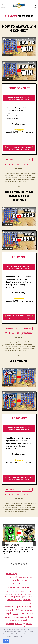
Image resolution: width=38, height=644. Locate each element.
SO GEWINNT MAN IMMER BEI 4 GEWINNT (19, 196)
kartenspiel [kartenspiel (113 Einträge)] (21, 594)
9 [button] (24, 564)
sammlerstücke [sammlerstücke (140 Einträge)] (26, 614)
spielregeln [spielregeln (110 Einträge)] (23, 620)
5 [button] (18, 564)
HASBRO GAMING (12, 159)
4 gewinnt (7, 173)
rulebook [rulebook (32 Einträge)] (15, 614)
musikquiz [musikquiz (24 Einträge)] (29, 597)
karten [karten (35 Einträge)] (14, 594)
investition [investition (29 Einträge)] (21, 591)
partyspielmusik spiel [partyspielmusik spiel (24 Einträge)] (23, 603)
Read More (7, 557)
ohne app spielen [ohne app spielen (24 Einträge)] (8, 603)
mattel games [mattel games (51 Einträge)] (21, 597)
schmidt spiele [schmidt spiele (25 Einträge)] (8, 617)
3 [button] (15, 564)
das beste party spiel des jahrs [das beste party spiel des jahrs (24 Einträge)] (25, 574)
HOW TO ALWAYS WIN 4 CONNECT (19, 29)
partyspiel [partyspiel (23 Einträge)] (15, 603)
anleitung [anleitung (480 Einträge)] (11, 573)
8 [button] (23, 564)
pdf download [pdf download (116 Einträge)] (11, 607)
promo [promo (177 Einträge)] (15, 610)
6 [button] (19, 564)
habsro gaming (27, 175)
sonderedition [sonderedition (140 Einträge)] (26, 617)
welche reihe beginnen (20, 179)
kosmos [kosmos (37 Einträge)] (7, 597)
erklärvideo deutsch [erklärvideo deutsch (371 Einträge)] (19, 587)
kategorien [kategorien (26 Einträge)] (29, 594)
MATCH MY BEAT (11, 545)
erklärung (20, 173)
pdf (21, 177)
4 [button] (16, 564)
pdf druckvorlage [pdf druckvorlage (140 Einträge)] (25, 607)
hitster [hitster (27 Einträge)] (16, 591)
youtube (23, 181)
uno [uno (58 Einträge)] (24, 624)
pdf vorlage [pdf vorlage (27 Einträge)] (8, 610)
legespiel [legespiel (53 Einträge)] (14, 597)
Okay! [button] (6, 640)
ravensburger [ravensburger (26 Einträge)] (23, 610)
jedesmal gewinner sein (12, 177)
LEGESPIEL (27, 159)
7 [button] (21, 564)
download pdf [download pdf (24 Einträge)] (13, 580)
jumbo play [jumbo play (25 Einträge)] (28, 591)
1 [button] (11, 564)
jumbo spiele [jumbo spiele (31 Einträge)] (8, 594)
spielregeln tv (8, 179)
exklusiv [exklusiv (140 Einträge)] (10, 591)
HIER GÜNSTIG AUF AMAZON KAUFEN (19, 98)
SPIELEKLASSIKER (12, 164)
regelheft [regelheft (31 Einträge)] (29, 610)
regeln (24, 177)
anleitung (14, 173)
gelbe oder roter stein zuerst (13, 175)
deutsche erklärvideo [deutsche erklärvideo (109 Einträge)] (13, 577)
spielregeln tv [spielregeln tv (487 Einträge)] (14, 623)
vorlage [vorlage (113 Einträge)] (29, 623)
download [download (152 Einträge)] (28, 577)
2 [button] (13, 564)
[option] (19, 542)
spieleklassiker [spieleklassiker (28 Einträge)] (14, 620)
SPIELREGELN (27, 164)
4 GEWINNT (19, 361)
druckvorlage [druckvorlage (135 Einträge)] (22, 580)
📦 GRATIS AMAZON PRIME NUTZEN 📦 (19, 148)
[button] (3, 543)
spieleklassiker (31, 177)
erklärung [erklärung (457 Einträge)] (18, 583)
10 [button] (26, 564)
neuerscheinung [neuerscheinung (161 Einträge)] (14, 599)
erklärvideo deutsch (30, 173)
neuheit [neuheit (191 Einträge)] (27, 599)
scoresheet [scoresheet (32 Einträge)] (16, 617)
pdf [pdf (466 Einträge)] (31, 603)
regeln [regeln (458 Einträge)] (8, 613)
